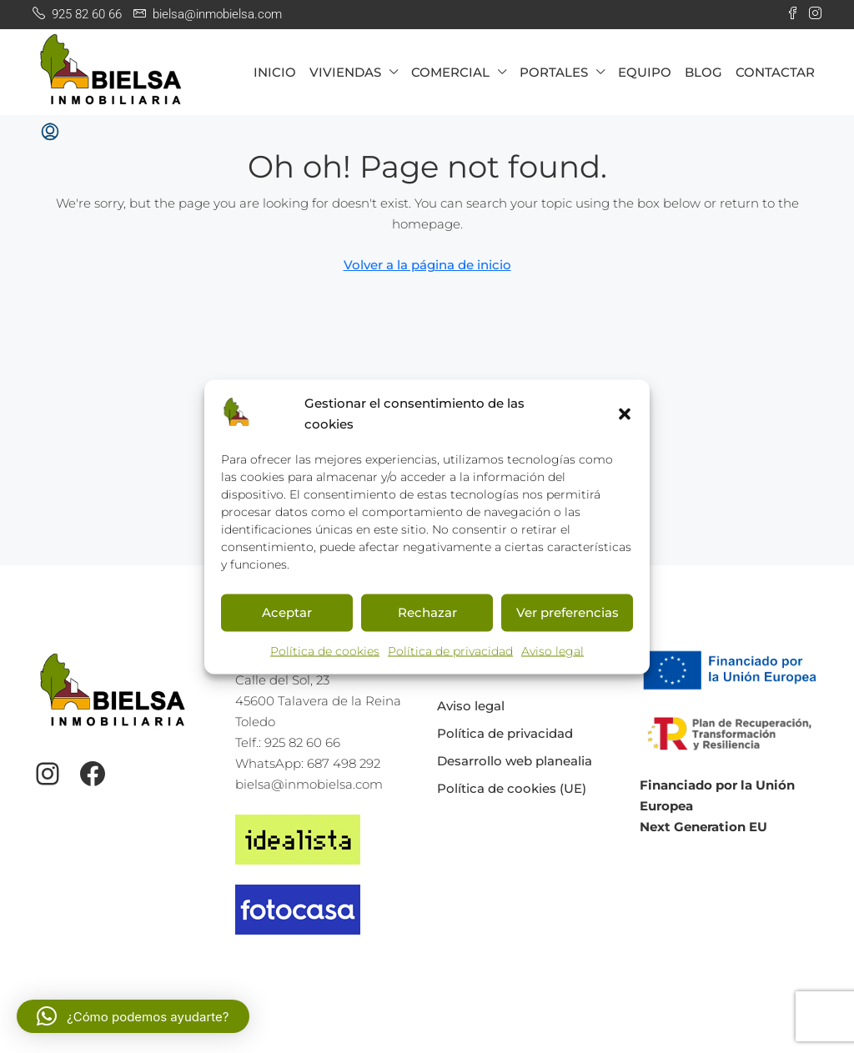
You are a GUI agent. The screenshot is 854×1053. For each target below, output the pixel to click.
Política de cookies (324, 650)
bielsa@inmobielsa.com (309, 784)
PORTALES (554, 72)
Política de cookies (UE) (511, 788)
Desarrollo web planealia (514, 761)
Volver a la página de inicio (427, 265)
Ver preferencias (567, 612)
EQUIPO (644, 72)
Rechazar (427, 612)
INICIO (275, 72)
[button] (624, 412)
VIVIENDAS (345, 72)
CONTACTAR (775, 72)
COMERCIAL (450, 72)
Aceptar (287, 612)
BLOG (703, 72)
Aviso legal (552, 650)
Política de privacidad (450, 650)
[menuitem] (50, 132)
